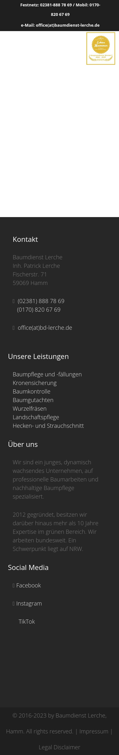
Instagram (28, 603)
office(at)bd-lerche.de (43, 327)
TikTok (26, 621)
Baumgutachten (33, 400)
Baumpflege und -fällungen (47, 374)
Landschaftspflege (36, 417)
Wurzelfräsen (30, 408)
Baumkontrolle (31, 391)
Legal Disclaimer (59, 747)
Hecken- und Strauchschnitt (48, 425)
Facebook (28, 585)
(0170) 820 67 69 (37, 309)
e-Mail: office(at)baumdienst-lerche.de (60, 25)
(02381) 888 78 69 (39, 301)
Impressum (93, 731)
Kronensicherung (34, 383)
